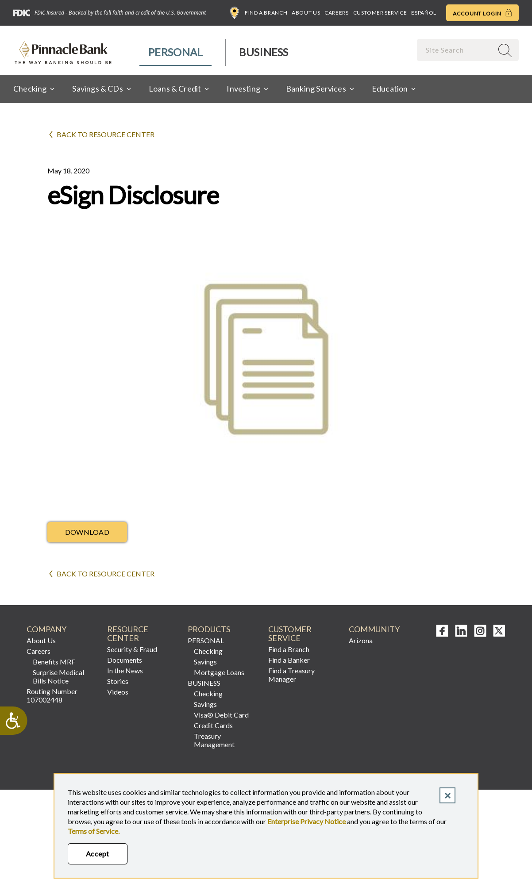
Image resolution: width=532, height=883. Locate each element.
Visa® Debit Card (221, 714)
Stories (117, 681)
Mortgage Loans (219, 672)
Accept (97, 853)
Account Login (482, 13)
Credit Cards (213, 725)
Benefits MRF (54, 661)
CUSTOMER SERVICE (290, 634)
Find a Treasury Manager (291, 674)
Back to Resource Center (105, 134)
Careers (336, 12)
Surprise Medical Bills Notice (58, 676)
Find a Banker (289, 660)
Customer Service (380, 12)
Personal (175, 52)
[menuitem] (176, 52)
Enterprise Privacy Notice (306, 821)
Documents (124, 660)
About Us (306, 12)
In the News (125, 670)
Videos (117, 691)
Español (423, 12)
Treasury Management (214, 740)
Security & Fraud (132, 649)
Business (263, 52)
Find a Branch (258, 12)
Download (87, 532)
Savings (205, 661)
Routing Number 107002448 (52, 695)
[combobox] (456, 50)
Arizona (361, 640)
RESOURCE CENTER (127, 634)
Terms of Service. (94, 831)
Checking (208, 651)
